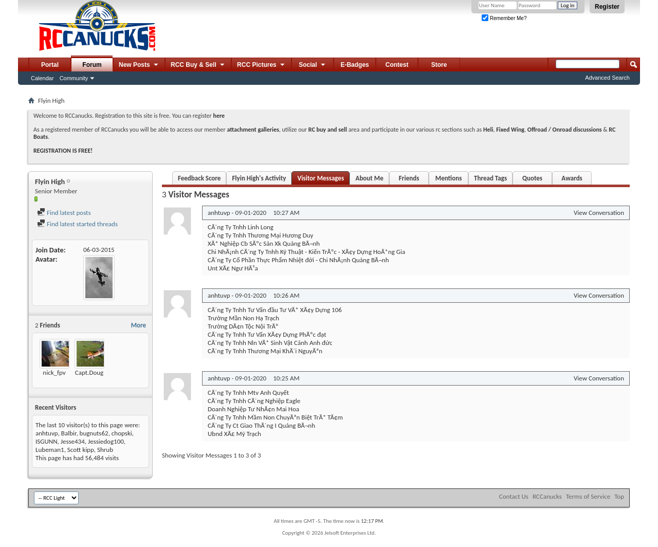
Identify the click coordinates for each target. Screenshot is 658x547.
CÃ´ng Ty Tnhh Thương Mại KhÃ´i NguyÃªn (265, 351)
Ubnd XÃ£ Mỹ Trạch (234, 433)
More (138, 325)
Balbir (69, 433)
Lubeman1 (49, 449)
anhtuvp (46, 433)
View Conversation (599, 212)
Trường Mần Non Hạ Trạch (243, 318)
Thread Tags (490, 178)
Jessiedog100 (106, 441)
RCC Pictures (261, 65)
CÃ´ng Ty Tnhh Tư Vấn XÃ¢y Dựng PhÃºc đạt (267, 334)
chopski (122, 433)
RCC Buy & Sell (198, 65)
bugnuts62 (94, 433)
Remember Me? (504, 18)
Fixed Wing (510, 129)
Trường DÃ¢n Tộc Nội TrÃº (243, 326)
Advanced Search (607, 78)
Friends (409, 178)
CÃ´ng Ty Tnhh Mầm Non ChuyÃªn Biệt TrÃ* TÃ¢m (275, 417)
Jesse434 (73, 441)
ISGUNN (46, 441)
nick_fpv (54, 372)
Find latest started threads (77, 224)
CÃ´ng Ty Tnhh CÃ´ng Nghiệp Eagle (254, 401)
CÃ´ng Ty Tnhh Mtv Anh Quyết (248, 392)
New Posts (139, 65)
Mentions (448, 178)
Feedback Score (199, 178)
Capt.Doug (89, 372)
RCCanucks (547, 496)
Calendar (42, 78)
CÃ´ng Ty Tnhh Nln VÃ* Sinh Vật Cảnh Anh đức (270, 343)
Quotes (532, 178)
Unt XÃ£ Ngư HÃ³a (233, 268)
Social (312, 65)
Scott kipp (80, 449)
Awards (571, 178)
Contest (397, 64)
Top (619, 496)
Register (607, 6)
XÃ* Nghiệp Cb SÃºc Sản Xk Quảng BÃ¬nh (264, 243)
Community (74, 78)
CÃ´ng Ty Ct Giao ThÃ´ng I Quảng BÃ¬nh (261, 425)
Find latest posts (64, 212)
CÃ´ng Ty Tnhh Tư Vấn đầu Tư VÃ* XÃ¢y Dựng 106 (275, 310)
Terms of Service (588, 496)
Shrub (105, 449)
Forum (91, 64)
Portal (50, 64)
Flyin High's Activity (259, 178)
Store (439, 64)
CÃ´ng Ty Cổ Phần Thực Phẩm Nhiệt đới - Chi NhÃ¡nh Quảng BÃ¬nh (298, 260)
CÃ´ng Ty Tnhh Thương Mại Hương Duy (260, 235)
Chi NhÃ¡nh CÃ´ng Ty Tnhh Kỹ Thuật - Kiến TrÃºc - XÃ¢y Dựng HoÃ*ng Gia (306, 252)
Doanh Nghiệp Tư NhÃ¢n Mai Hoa (253, 409)
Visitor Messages (320, 178)
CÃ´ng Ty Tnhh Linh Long (240, 227)
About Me (369, 178)
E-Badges (354, 64)
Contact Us (513, 496)
